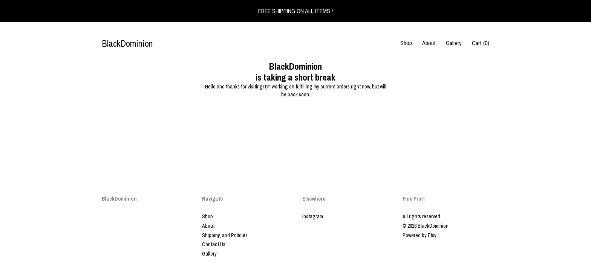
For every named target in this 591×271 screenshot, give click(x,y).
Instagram (312, 216)
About (429, 43)
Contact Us (213, 244)
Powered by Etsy (419, 235)
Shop (406, 43)
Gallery (454, 43)
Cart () (480, 43)
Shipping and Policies (225, 235)
